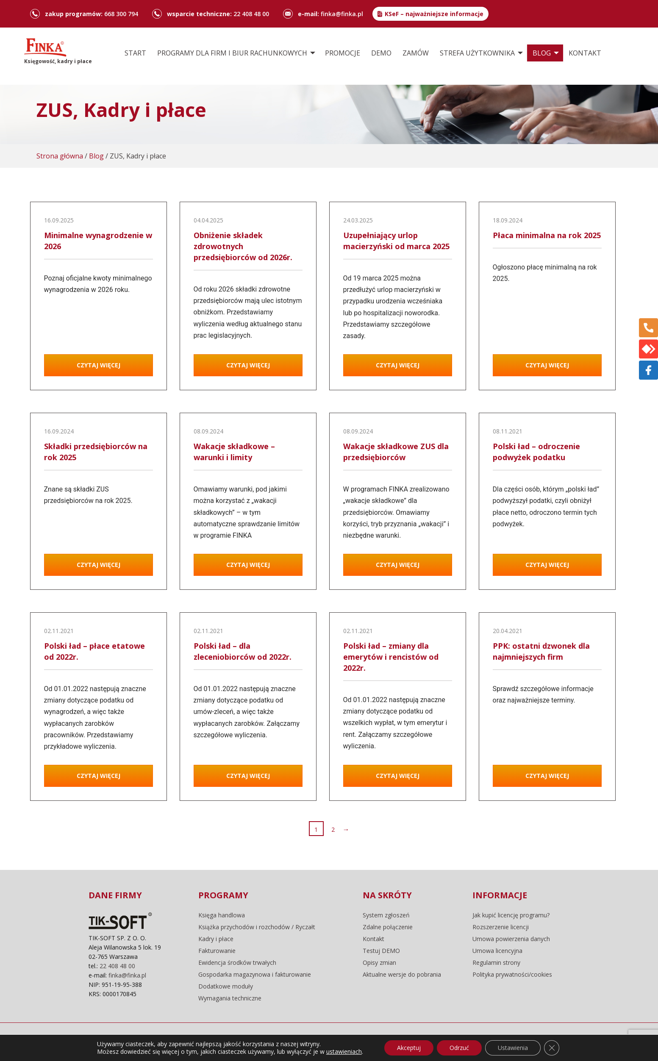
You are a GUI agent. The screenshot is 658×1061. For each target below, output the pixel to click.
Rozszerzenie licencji (500, 927)
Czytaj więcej (98, 365)
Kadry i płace (215, 939)
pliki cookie (191, 1042)
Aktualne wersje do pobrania (402, 975)
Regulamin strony (496, 963)
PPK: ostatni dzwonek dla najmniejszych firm (541, 651)
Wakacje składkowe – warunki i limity (234, 451)
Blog (542, 53)
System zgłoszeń (386, 915)
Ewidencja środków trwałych (237, 963)
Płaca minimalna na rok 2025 (547, 235)
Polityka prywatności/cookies (512, 975)
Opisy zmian (379, 963)
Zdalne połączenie (388, 927)
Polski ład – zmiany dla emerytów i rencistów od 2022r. (391, 657)
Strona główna (59, 156)
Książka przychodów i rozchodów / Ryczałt (256, 927)
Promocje (342, 53)
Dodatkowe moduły (225, 986)
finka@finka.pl (342, 14)
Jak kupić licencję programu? (511, 915)
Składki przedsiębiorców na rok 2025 (95, 451)
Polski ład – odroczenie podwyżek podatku (536, 451)
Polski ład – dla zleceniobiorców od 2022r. (243, 651)
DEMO (381, 53)
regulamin (149, 1042)
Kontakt (585, 53)
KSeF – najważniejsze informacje (434, 14)
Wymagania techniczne (229, 998)
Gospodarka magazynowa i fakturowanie (254, 975)
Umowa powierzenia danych (511, 939)
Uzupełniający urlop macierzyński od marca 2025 (396, 240)
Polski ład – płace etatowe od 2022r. (94, 651)
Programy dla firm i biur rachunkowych (232, 53)
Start (135, 53)
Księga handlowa (221, 915)
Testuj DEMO (381, 951)
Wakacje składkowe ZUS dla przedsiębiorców (396, 451)
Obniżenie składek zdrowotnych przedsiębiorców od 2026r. (243, 246)
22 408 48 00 (251, 14)
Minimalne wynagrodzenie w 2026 (98, 240)
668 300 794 (121, 14)
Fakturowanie (217, 951)
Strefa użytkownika (477, 53)
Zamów (416, 53)
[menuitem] (135, 52)
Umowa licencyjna (497, 951)
